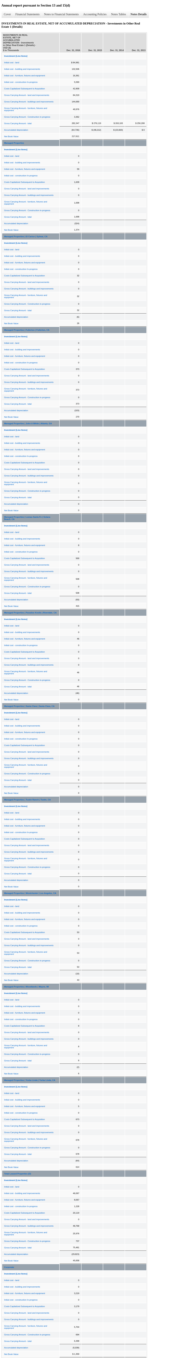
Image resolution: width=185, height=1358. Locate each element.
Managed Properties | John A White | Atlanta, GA (28, 423)
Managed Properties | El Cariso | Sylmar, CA (26, 236)
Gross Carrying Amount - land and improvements (26, 95)
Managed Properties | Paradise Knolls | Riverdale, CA (30, 613)
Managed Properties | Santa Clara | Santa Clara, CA (29, 706)
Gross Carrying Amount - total (17, 123)
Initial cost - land (11, 62)
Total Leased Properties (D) (17, 1174)
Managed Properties (14, 143)
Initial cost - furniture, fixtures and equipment (24, 75)
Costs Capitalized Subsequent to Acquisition (24, 89)
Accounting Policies (94, 14)
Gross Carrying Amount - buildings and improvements (28, 102)
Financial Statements (27, 14)
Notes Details (138, 14)
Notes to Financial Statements (61, 14)
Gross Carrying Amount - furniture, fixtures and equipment (25, 109)
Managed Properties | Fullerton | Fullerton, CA (27, 330)
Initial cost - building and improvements (22, 69)
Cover (7, 14)
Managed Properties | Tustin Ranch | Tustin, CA (27, 800)
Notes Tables (118, 14)
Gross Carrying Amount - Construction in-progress (27, 117)
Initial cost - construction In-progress (21, 82)
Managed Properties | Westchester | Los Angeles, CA (30, 893)
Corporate (9, 1267)
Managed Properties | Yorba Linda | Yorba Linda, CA (29, 1080)
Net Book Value (11, 136)
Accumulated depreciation (16, 130)
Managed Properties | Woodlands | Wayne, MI (26, 987)
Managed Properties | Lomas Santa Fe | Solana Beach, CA (27, 518)
